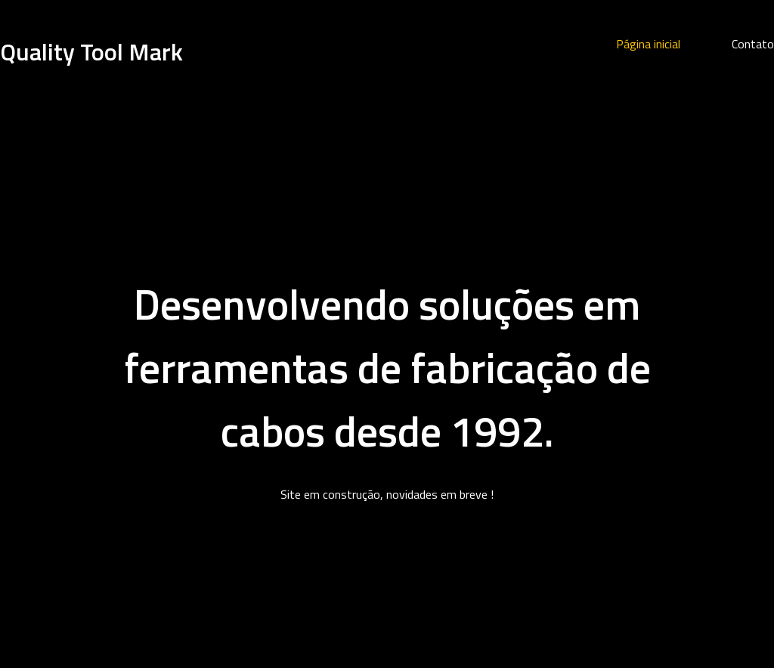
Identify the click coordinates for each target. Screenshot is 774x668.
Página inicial (648, 44)
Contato (753, 44)
